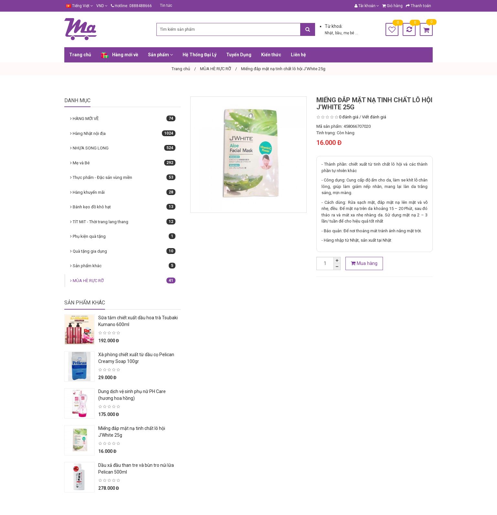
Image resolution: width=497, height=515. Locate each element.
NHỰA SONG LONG (122, 148)
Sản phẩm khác (122, 265)
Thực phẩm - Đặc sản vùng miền (122, 177)
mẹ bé (349, 33)
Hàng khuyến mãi (122, 192)
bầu (338, 33)
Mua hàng (364, 263)
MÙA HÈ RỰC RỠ (122, 280)
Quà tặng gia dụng (122, 251)
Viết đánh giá (374, 117)
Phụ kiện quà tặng (122, 236)
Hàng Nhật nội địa (122, 133)
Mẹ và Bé (122, 163)
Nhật (329, 33)
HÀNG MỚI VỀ (122, 118)
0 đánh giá (348, 117)
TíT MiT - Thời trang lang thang (122, 222)
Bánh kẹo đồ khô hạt (122, 207)
